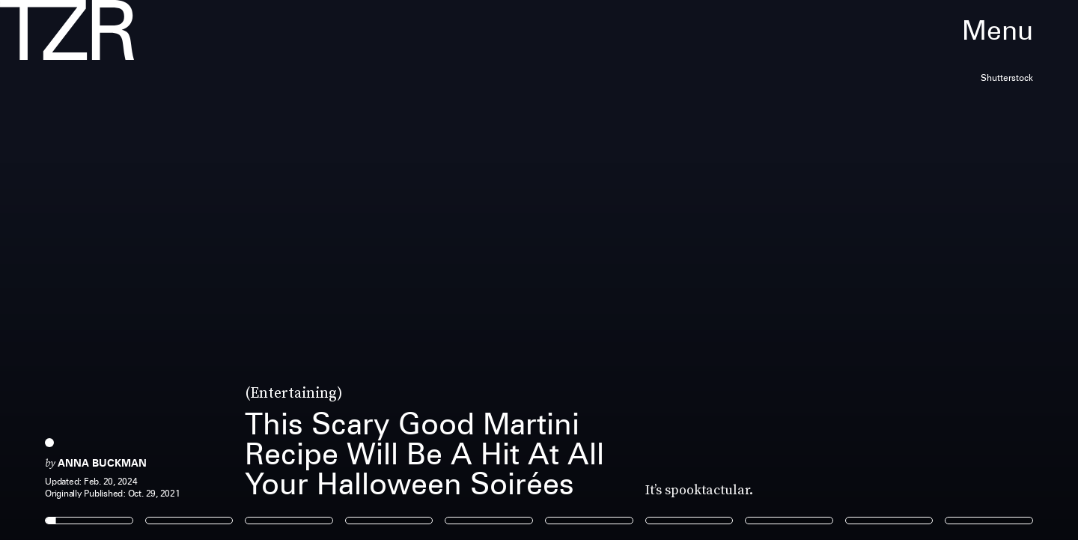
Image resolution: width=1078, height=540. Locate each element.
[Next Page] (717, 270)
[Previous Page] (178, 270)
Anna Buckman (102, 463)
